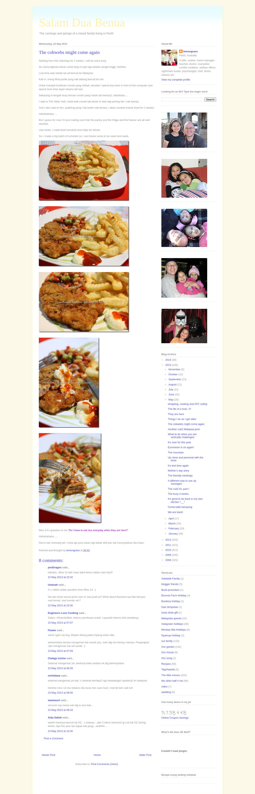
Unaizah (53, 584)
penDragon (55, 567)
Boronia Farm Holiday (173, 595)
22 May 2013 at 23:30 (60, 605)
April (172, 518)
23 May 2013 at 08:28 (60, 668)
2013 (168, 364)
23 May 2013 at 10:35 (60, 731)
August (173, 384)
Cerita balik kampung (180, 506)
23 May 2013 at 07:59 (60, 650)
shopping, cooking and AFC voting (187, 403)
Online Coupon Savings (175, 717)
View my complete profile (175, 79)
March (173, 523)
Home (97, 754)
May (171, 399)
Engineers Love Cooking (63, 612)
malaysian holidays (172, 623)
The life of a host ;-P (179, 408)
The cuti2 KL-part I (178, 488)
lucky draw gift (169, 612)
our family (167, 640)
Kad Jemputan (169, 606)
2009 (168, 554)
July (171, 389)
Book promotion (170, 589)
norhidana (54, 675)
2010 (168, 549)
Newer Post (48, 754)
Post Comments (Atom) (104, 764)
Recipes (166, 663)
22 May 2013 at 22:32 (60, 577)
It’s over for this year (179, 442)
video (164, 686)
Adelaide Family (170, 578)
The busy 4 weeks (178, 493)
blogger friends (169, 584)
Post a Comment (53, 738)
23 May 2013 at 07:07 (60, 622)
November (175, 369)
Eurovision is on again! (181, 447)
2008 (168, 560)
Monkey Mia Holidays (173, 629)
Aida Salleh (55, 717)
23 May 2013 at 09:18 (60, 709)
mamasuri (54, 700)
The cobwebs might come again (186, 424)
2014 (168, 359)
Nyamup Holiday (170, 635)
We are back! (175, 512)
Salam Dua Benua (82, 22)
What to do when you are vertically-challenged (182, 436)
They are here (176, 414)
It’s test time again (178, 465)
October (173, 374)
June (172, 394)
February (174, 528)
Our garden (168, 646)
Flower (52, 630)
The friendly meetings (180, 475)
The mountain (176, 452)
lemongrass (190, 51)
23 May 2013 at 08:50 (60, 692)
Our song (166, 658)
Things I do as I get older (182, 419)
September (175, 379)
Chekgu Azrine (57, 658)
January (173, 533)
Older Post (145, 754)
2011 (168, 544)
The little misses (170, 675)
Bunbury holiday (170, 601)
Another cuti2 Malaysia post (184, 429)
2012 (168, 539)
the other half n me (172, 680)
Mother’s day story (178, 470)
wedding (166, 692)
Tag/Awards (168, 669)
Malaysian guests (171, 618)
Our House (167, 652)
